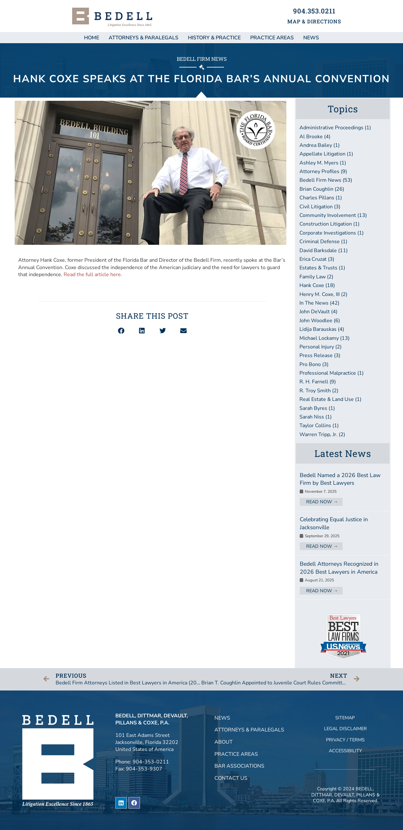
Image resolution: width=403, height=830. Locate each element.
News (222, 718)
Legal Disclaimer (345, 728)
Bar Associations (239, 766)
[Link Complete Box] (343, 489)
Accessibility (345, 750)
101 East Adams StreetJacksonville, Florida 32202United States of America (146, 742)
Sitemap (345, 717)
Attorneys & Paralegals (143, 37)
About (223, 742)
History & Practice (214, 37)
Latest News (342, 453)
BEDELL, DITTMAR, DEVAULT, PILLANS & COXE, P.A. (345, 795)
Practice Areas (272, 37)
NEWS (311, 37)
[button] (121, 331)
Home (91, 37)
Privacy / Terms (345, 740)
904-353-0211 (151, 761)
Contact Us (230, 778)
